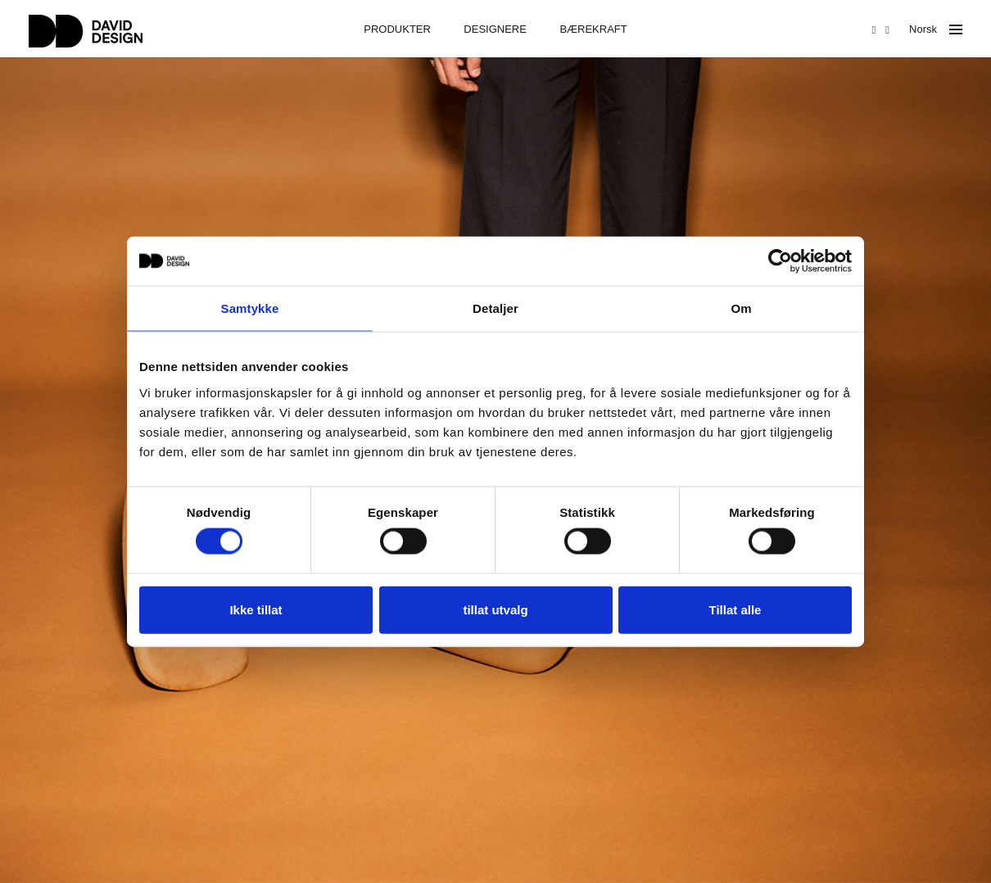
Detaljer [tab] (495, 308)
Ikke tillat (255, 609)
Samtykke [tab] (250, 308)
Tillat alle (735, 609)
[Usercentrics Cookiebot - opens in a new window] (780, 261)
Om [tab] (741, 308)
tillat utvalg (495, 609)
